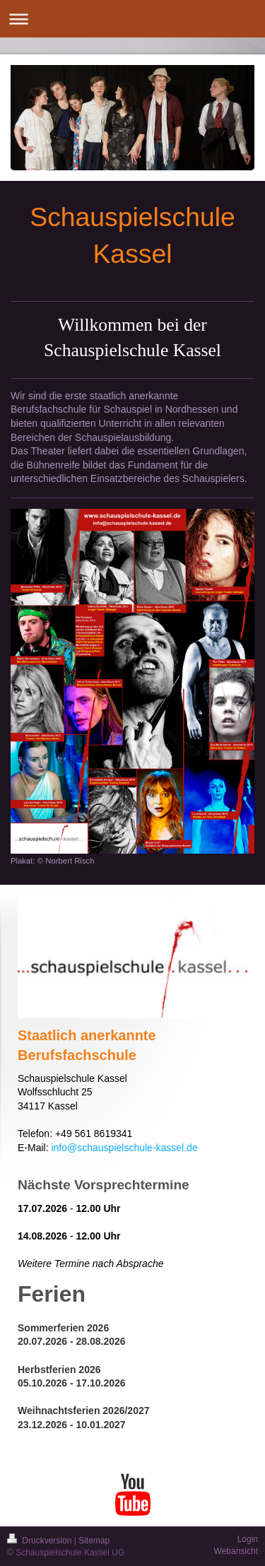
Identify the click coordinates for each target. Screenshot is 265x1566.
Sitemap (94, 1541)
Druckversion (40, 1541)
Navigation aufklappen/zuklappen (132, 19)
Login (247, 1539)
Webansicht (236, 1551)
